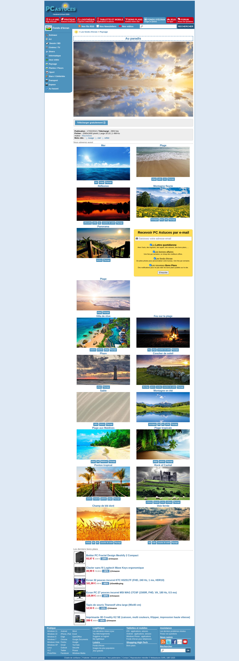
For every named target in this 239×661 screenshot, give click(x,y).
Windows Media (78, 653)
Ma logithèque (98, 639)
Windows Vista (53, 642)
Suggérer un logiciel (101, 636)
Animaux (53, 35)
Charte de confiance (72, 658)
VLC (49, 650)
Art (50, 39)
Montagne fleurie (163, 186)
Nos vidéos (128, 26)
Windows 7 (51, 639)
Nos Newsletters (108, 26)
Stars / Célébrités (57, 76)
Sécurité (75, 648)
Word (74, 631)
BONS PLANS (133, 20)
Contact (125, 658)
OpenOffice (77, 637)
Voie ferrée (163, 505)
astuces (145, 631)
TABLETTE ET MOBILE (110, 20)
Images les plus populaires (103, 648)
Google (75, 642)
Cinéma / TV (54, 47)
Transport (53, 80)
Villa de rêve (103, 316)
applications (136, 631)
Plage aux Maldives (103, 428)
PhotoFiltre (51, 653)
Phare (103, 353)
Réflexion (103, 186)
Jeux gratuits (98, 651)
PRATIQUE (68, 20)
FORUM (185, 20)
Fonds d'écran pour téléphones (139, 639)
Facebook (65, 653)
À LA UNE (52, 20)
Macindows (87, 136)
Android (64, 631)
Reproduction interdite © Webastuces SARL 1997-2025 (152, 658)
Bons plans (131, 646)
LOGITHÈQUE (86, 20)
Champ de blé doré (103, 505)
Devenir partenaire (98, 658)
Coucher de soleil (163, 353)
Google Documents (80, 639)
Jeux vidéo (54, 60)
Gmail (63, 645)
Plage (163, 145)
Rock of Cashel (163, 465)
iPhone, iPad (66, 634)
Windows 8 (51, 637)
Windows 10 (52, 634)
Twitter (63, 650)
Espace (52, 84)
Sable (103, 390)
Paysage (53, 64)
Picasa (75, 650)
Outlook (64, 648)
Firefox (63, 642)
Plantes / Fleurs (56, 68)
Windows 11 (52, 631)
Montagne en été (163, 390)
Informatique (55, 56)
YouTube (76, 645)
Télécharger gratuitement (91, 122)
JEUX (171, 20)
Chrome (64, 639)
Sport (51, 72)
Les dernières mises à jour (103, 631)
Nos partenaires (114, 658)
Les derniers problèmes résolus (173, 631)
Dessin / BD (54, 43)
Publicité (85, 658)
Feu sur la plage (163, 316)
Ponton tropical (103, 465)
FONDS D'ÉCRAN (154, 20)
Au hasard (54, 88)
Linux (49, 648)
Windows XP (52, 645)
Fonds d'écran (61, 28)
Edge (63, 637)
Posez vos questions (168, 634)
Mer (103, 145)
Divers (52, 51)
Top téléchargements (101, 634)
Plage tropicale (163, 428)
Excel (74, 634)
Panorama (103, 226)
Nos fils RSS (88, 26)
